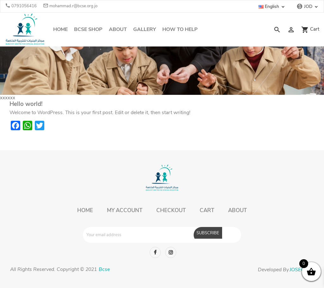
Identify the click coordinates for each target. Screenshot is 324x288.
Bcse (103, 269)
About (118, 29)
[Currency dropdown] (311, 6)
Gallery (144, 29)
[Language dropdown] (275, 6)
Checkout (171, 210)
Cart (207, 210)
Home (60, 29)
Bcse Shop (88, 29)
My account (124, 210)
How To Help (180, 29)
